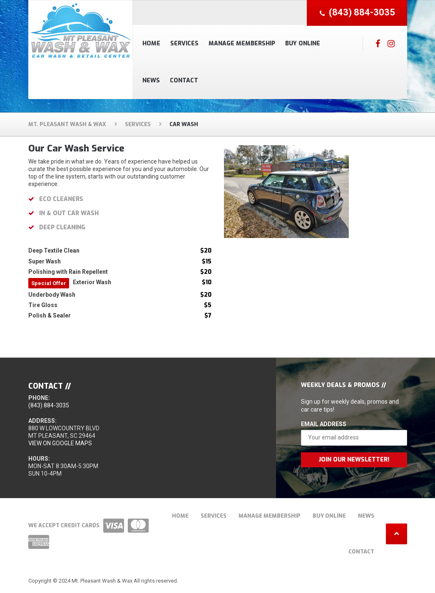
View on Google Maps (60, 443)
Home (151, 43)
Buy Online (302, 43)
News (151, 80)
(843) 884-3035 (48, 405)
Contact (184, 80)
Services (184, 43)
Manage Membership (242, 43)
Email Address (323, 424)
